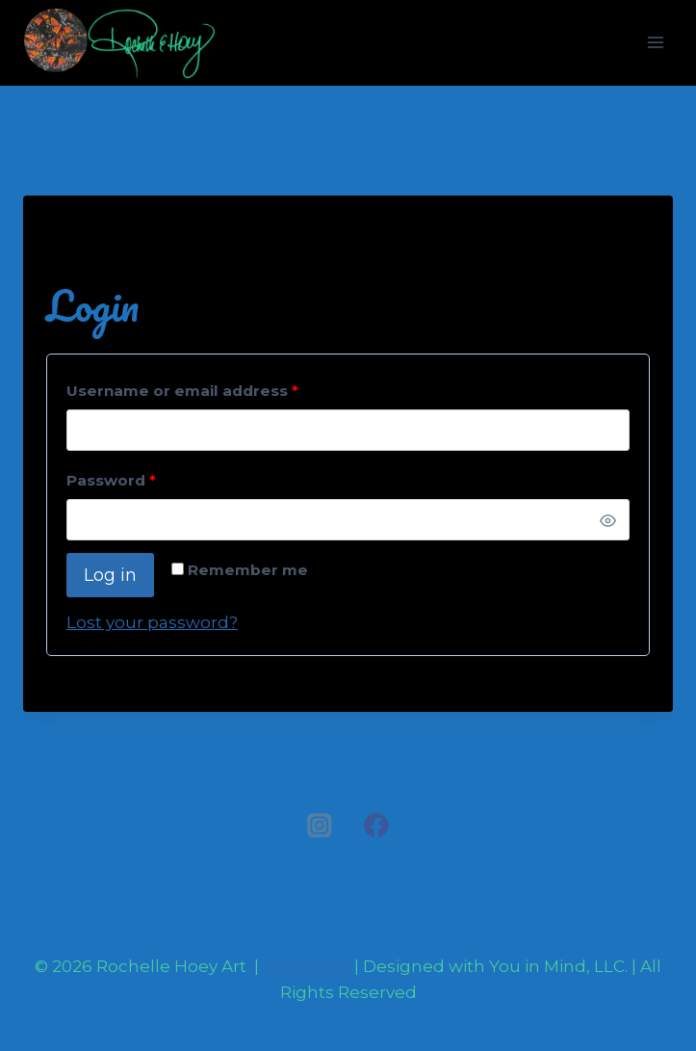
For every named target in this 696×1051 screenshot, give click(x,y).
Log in (110, 575)
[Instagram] (320, 826)
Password (116, 481)
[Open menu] (655, 43)
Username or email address (187, 391)
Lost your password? (152, 622)
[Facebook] (375, 826)
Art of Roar (306, 966)
